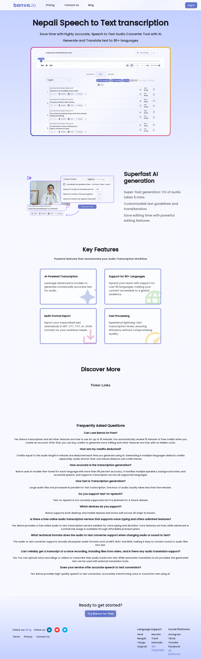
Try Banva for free (100, 614)
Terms (16, 636)
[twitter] (64, 629)
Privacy (28, 636)
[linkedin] (49, 629)
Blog (91, 5)
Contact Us (72, 5)
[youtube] (57, 629)
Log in (191, 5)
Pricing (50, 5)
